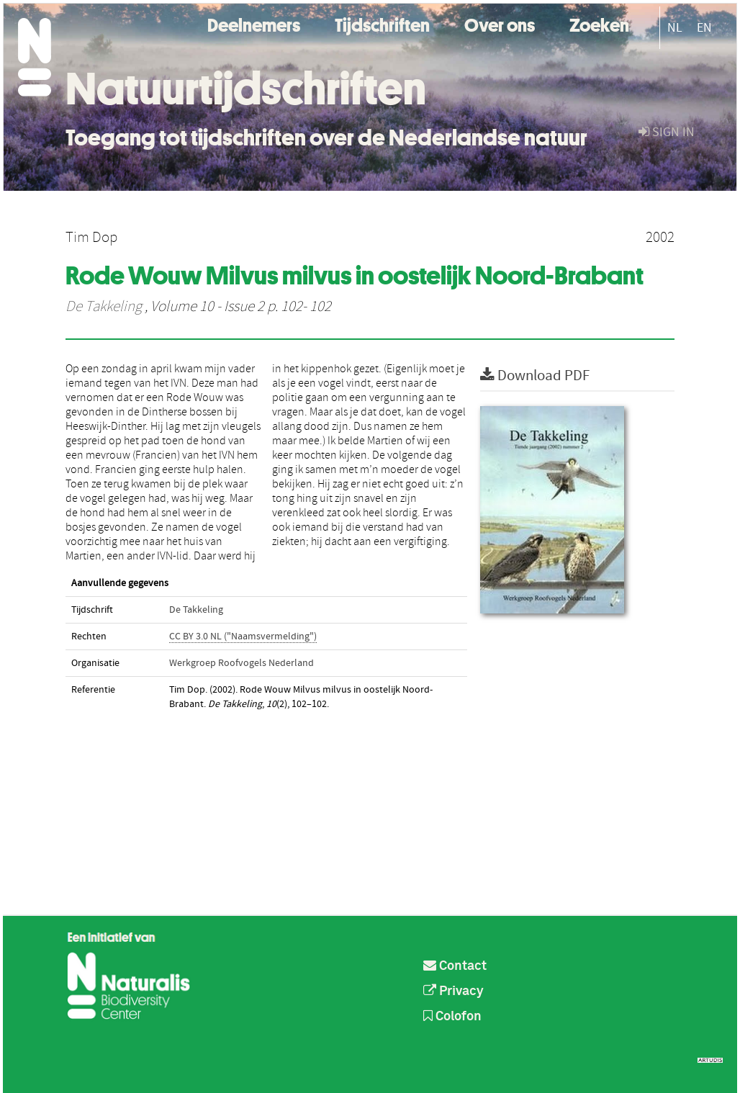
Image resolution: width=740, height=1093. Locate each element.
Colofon (452, 1016)
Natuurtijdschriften (246, 88)
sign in (667, 132)
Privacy (453, 991)
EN (704, 27)
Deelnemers (253, 23)
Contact (455, 966)
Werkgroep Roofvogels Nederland (241, 663)
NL (674, 27)
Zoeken (599, 23)
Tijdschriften (382, 23)
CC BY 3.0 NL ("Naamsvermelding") (243, 636)
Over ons (499, 23)
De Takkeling (104, 306)
